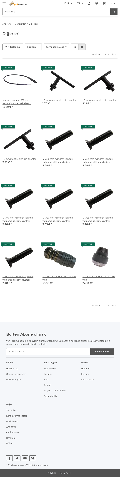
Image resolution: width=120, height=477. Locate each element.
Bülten (9, 443)
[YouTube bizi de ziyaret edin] (25, 458)
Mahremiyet (50, 368)
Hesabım (10, 437)
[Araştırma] (114, 11)
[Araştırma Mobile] (56, 11)
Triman (47, 385)
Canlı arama (12, 432)
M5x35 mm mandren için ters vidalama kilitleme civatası (97, 160)
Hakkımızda (12, 368)
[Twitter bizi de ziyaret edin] (17, 458)
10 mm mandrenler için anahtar (59, 100)
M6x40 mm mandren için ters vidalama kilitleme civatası (17, 278)
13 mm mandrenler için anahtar (99, 100)
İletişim (85, 373)
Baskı (46, 379)
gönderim (44, 465)
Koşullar (48, 373)
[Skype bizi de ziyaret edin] (32, 458)
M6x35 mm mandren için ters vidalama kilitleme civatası (97, 219)
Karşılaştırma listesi (16, 415)
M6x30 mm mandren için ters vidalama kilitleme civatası (57, 219)
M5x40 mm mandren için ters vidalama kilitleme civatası (17, 219)
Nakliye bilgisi (13, 379)
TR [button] (78, 3)
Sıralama (32, 46)
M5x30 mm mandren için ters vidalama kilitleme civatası (57, 160)
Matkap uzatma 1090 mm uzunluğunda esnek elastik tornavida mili (16, 102)
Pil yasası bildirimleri (55, 390)
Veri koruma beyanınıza (18, 340)
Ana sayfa (11, 426)
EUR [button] (66, 3)
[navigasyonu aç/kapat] (4, 2)
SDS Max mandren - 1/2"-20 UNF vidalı (59, 278)
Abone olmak (102, 351)
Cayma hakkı (50, 396)
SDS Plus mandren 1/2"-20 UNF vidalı (98, 278)
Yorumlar (11, 410)
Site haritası (87, 379)
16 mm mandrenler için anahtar (19, 158)
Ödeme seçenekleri (16, 373)
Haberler (85, 368)
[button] (89, 3)
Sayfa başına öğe (55, 46)
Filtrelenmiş (12, 46)
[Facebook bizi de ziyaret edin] (9, 458)
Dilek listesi (12, 421)
